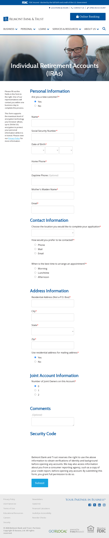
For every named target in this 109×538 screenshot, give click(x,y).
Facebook (89, 504)
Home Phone (38, 161)
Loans (42, 29)
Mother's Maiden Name (44, 189)
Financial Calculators (41, 508)
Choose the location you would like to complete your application (66, 226)
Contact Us (79, 8)
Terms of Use (9, 508)
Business (8, 29)
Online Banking (87, 16)
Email (34, 203)
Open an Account (97, 8)
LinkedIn (99, 504)
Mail (40, 249)
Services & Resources (65, 29)
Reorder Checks (39, 517)
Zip (33, 339)
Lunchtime (43, 272)
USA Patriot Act (9, 504)
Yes (40, 101)
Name (35, 116)
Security (6, 522)
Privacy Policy (14, 138)
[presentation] (53, 443)
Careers (6, 517)
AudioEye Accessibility (41, 513)
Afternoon (43, 277)
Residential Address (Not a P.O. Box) (50, 297)
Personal (26, 29)
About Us (90, 29)
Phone (41, 245)
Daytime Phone (40, 175)
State (34, 325)
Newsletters (37, 499)
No (39, 105)
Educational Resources (13, 513)
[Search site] (104, 28)
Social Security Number (44, 130)
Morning (42, 268)
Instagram (104, 504)
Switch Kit (36, 504)
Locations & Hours (59, 8)
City (33, 311)
